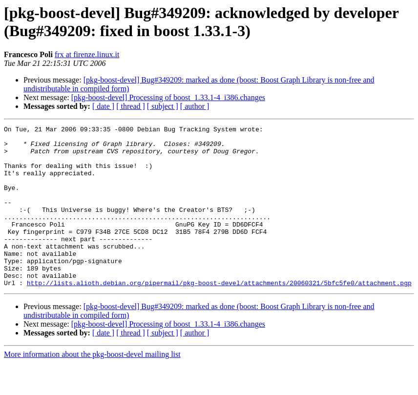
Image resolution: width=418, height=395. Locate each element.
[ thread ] (130, 106)
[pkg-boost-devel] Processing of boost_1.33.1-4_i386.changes (168, 97)
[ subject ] (162, 106)
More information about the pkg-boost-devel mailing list (92, 386)
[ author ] (194, 106)
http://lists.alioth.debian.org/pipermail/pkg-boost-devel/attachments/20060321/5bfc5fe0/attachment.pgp (219, 315)
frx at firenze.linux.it (87, 54)
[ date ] (103, 106)
